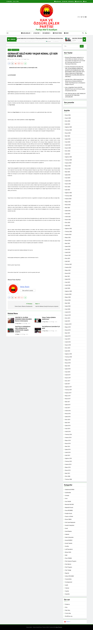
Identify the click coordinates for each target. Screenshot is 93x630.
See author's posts (27, 290)
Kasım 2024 (68, 148)
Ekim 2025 (67, 121)
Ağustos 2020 (68, 291)
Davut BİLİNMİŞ (69, 510)
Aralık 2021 (68, 252)
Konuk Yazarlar (68, 543)
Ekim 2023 (67, 186)
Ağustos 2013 (68, 458)
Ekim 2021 (67, 258)
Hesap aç (67, 604)
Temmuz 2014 (68, 434)
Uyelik (66, 585)
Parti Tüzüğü (68, 570)
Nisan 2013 (68, 470)
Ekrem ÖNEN (68, 519)
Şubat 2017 (67, 404)
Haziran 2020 (68, 294)
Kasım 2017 (68, 377)
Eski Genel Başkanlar (70, 522)
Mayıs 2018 (68, 360)
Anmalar (67, 495)
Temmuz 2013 (68, 461)
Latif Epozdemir (69, 549)
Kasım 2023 (68, 183)
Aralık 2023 (68, 180)
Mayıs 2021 (68, 270)
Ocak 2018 (67, 372)
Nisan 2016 (68, 413)
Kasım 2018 (68, 345)
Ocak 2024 (67, 177)
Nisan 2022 (68, 240)
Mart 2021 (67, 276)
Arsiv (9, 50)
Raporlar (67, 573)
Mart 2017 (67, 401)
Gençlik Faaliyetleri (69, 525)
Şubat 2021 (67, 279)
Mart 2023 (67, 207)
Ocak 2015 (67, 428)
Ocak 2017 (67, 407)
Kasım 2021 (68, 255)
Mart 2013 (67, 473)
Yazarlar (67, 591)
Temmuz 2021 (68, 264)
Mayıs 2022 (68, 237)
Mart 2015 (67, 422)
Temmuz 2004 (68, 479)
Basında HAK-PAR (69, 504)
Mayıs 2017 (68, 395)
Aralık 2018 (68, 342)
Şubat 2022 (67, 246)
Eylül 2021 (67, 261)
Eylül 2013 (67, 455)
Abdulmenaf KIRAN (69, 489)
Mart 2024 (67, 171)
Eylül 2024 (67, 154)
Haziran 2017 (68, 392)
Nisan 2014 (68, 443)
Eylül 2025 (67, 124)
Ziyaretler (67, 594)
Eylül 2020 (67, 288)
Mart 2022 (67, 243)
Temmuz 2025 (68, 130)
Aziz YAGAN (68, 501)
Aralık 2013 (68, 452)
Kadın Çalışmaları (69, 537)
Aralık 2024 (68, 145)
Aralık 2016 (68, 410)
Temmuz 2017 (68, 389)
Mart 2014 (67, 446)
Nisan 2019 (68, 330)
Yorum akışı (68, 613)
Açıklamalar (57, 1)
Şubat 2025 (67, 139)
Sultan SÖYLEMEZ (69, 576)
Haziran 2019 (68, 324)
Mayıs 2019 (68, 327)
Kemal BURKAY (68, 540)
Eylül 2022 (67, 225)
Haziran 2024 (68, 163)
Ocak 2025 (67, 142)
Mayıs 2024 (68, 165)
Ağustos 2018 (68, 354)
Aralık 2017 (68, 374)
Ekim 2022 (67, 222)
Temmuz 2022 (68, 231)
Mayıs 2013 (68, 467)
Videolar (67, 588)
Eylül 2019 (67, 321)
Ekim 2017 (67, 380)
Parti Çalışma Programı (70, 561)
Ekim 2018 (67, 348)
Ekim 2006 (67, 476)
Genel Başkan (68, 531)
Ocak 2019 (67, 339)
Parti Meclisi (68, 564)
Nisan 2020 (68, 300)
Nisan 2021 (68, 273)
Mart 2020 (67, 303)
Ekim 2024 (67, 151)
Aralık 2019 (68, 312)
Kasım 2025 (68, 118)
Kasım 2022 (68, 219)
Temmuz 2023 (68, 195)
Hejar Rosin (11, 59)
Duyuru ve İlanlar (69, 516)
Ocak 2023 (67, 213)
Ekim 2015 (67, 419)
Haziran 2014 (68, 437)
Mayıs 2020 (68, 297)
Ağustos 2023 (68, 192)
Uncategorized (15, 50)
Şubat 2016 (67, 416)
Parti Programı (68, 567)
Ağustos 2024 (68, 157)
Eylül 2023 (67, 189)
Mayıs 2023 (68, 201)
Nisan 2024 (68, 168)
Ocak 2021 (67, 282)
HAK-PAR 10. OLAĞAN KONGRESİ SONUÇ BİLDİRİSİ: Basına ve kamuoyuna (23, 319)
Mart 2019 (67, 333)
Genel (66, 528)
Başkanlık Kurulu (69, 507)
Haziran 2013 (68, 464)
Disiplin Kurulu (68, 513)
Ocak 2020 (67, 309)
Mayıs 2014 (68, 440)
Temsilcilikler (68, 579)
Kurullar (67, 546)
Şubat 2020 (67, 306)
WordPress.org (68, 616)
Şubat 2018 (67, 368)
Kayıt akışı (67, 610)
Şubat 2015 (67, 425)
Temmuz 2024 (68, 160)
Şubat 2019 (67, 336)
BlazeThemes (59, 627)
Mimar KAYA (68, 552)
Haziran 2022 (68, 234)
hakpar (17, 334)
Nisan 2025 (68, 133)
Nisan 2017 (68, 398)
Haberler (71, 1)
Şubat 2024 (67, 174)
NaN (66, 555)
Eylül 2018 (67, 351)
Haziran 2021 (68, 267)
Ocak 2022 (67, 249)
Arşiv (85, 1)
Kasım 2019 (68, 315)
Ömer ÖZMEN (68, 558)
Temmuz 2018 (68, 357)
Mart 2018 (67, 366)
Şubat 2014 (67, 449)
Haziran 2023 (68, 198)
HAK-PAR (64, 1)
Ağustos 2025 (68, 127)
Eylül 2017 (67, 383)
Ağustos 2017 (68, 386)
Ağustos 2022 (68, 228)
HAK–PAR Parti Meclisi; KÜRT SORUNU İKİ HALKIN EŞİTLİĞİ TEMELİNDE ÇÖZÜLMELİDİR (75, 95)
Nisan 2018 (68, 363)
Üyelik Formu (78, 1)
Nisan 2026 (68, 115)
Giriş (66, 607)
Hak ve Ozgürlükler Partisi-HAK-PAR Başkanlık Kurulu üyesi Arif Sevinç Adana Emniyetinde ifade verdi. (75, 89)
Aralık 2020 (68, 285)
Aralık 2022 (68, 216)
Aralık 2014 (68, 431)
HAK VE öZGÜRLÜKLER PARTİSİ (46, 23)
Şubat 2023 (67, 210)
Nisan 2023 (68, 204)
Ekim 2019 (67, 318)
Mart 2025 (67, 136)
